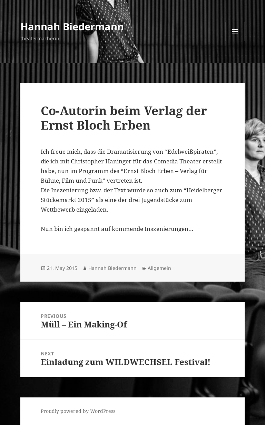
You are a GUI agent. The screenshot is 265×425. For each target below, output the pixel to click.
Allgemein (159, 268)
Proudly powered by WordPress (78, 411)
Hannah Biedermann (72, 26)
